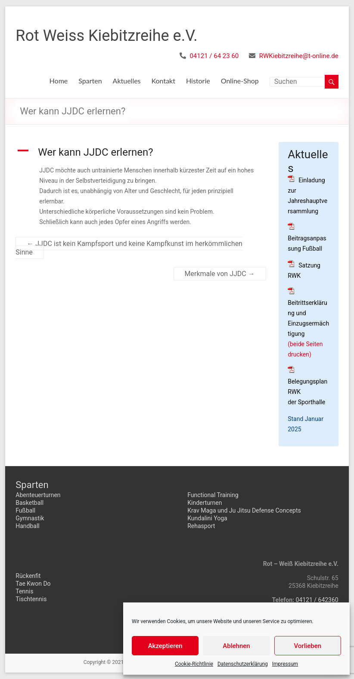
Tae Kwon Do (33, 583)
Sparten (90, 81)
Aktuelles (127, 81)
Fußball (25, 510)
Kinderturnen (204, 502)
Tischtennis (31, 599)
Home (59, 81)
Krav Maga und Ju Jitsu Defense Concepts (244, 510)
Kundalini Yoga (207, 518)
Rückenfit (28, 575)
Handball (28, 525)
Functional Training (212, 495)
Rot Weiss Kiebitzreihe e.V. (106, 36)
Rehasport (201, 525)
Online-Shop (240, 81)
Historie (198, 81)
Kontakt (163, 81)
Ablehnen (236, 646)
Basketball (29, 502)
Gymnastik (30, 518)
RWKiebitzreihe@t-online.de (298, 56)
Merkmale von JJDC (220, 274)
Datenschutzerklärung (242, 664)
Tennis (24, 591)
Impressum (285, 664)
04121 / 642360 (316, 599)
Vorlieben (307, 646)
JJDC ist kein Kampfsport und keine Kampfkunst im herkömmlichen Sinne (129, 248)
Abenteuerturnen (38, 495)
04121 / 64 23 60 (214, 56)
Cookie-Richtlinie (194, 664)
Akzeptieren (165, 646)
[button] (141, 152)
